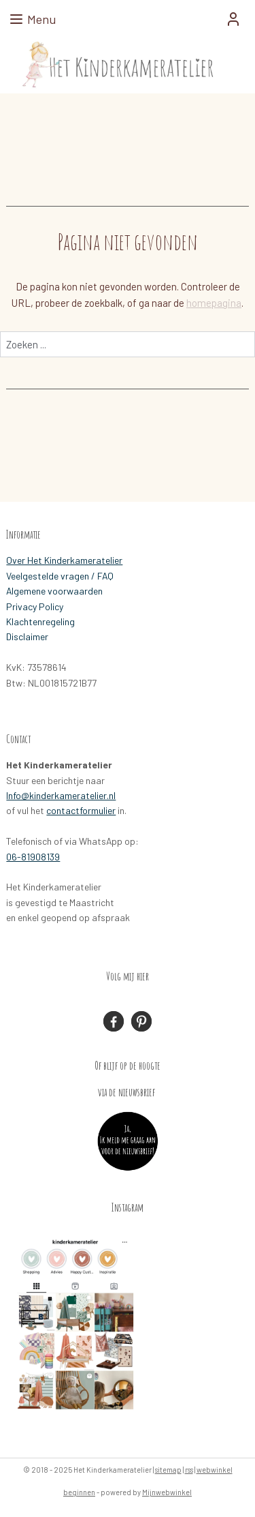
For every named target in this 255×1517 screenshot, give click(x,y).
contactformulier (81, 810)
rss (189, 1469)
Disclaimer (27, 636)
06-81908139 (33, 856)
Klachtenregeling (40, 621)
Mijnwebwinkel (167, 1492)
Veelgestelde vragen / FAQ (60, 576)
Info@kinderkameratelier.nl (61, 795)
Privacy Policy (34, 606)
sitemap (168, 1469)
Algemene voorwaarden (54, 591)
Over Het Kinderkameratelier (64, 560)
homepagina (213, 303)
